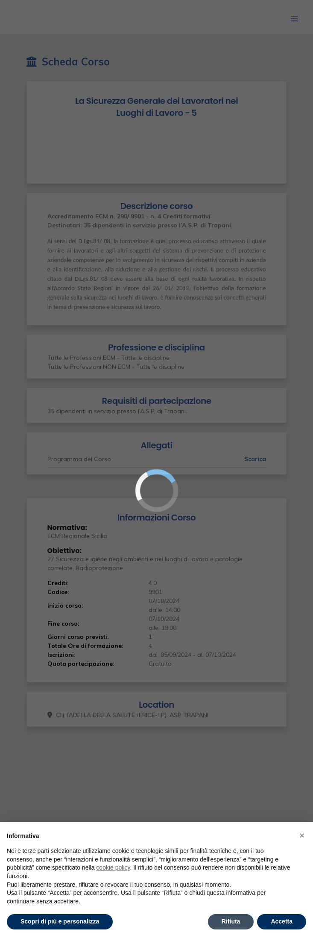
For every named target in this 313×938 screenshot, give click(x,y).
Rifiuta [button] (231, 921)
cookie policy (113, 867)
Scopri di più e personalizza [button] (59, 921)
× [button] (301, 835)
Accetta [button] (282, 921)
